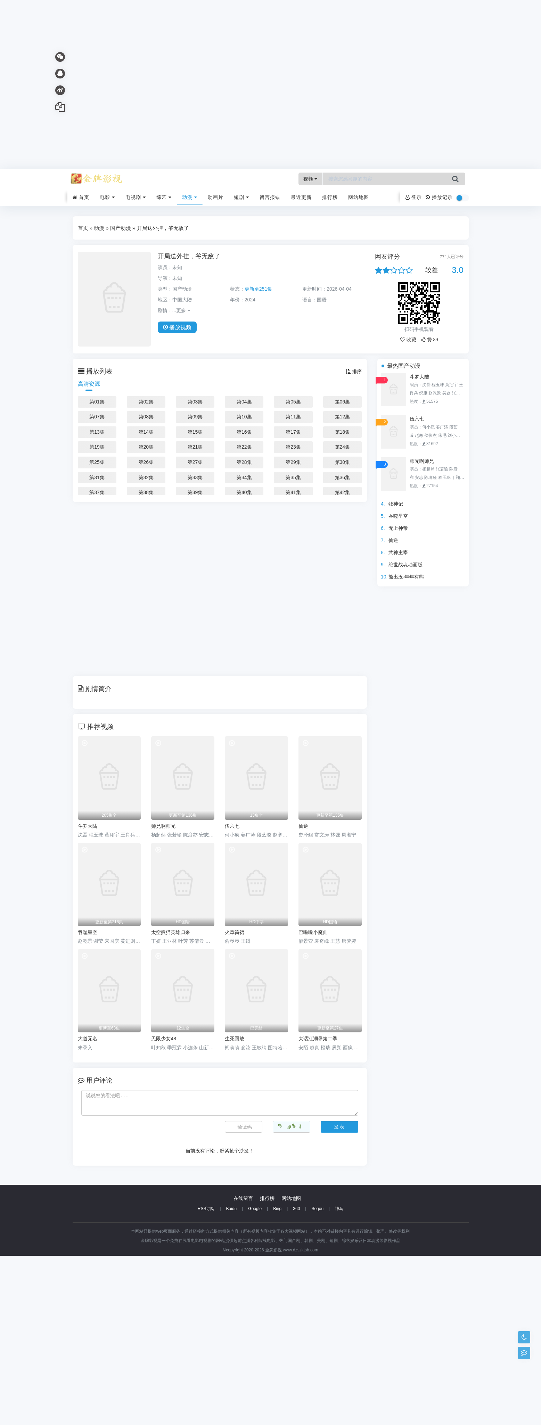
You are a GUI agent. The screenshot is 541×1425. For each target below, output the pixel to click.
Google (255, 1377)
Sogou (317, 1377)
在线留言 (243, 1367)
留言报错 (270, 197)
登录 (413, 197)
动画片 (215, 197)
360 (296, 1377)
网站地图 (358, 197)
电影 (107, 197)
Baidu (231, 1377)
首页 (81, 197)
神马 (339, 1377)
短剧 (241, 197)
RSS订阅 (206, 1377)
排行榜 (330, 197)
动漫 (189, 197)
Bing (277, 1377)
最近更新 (301, 197)
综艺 (164, 197)
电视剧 (135, 197)
